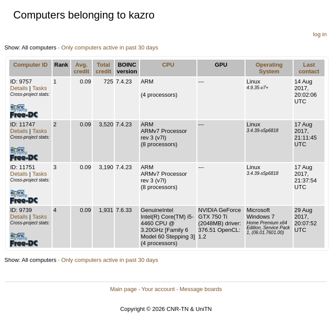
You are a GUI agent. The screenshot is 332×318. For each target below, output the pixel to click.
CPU (168, 64)
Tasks (39, 88)
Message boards (201, 289)
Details (19, 88)
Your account (157, 289)
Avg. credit (81, 68)
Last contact (309, 68)
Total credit (103, 68)
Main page (123, 289)
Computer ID (30, 64)
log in (320, 34)
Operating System (269, 68)
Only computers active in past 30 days (109, 47)
